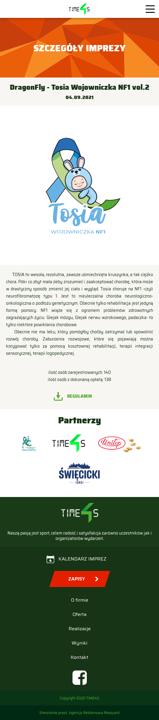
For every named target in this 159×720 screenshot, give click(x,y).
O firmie (79, 600)
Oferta (79, 614)
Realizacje (80, 628)
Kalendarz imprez (82, 559)
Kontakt (79, 657)
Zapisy (76, 579)
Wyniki (79, 643)
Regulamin (79, 396)
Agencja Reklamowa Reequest (94, 713)
